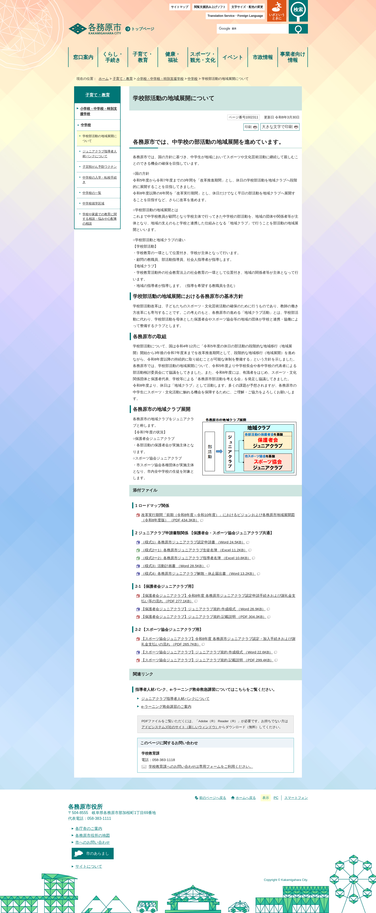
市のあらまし (97, 853)
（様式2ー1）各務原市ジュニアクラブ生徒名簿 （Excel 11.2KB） (196, 550)
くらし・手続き (112, 57)
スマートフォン (296, 798)
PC (276, 798)
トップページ (142, 29)
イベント (232, 57)
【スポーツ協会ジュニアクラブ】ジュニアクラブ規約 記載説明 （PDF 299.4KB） (209, 660)
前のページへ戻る (212, 798)
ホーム (104, 79)
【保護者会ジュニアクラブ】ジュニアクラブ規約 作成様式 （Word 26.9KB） (205, 609)
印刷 (248, 127)
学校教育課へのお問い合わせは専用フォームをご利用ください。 (201, 766)
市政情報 (263, 57)
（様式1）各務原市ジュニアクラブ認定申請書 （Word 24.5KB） (195, 542)
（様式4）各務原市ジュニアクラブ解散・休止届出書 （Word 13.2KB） (200, 573)
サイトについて (88, 866)
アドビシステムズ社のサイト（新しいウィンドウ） (180, 727)
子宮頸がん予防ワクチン (99, 167)
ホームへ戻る (246, 798)
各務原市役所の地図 (92, 835)
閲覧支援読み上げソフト (210, 7)
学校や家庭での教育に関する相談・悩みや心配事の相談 (99, 218)
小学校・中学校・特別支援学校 (160, 79)
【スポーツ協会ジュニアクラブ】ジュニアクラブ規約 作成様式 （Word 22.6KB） (209, 652)
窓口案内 (83, 57)
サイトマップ (179, 7)
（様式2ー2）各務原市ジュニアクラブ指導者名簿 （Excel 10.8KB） (198, 558)
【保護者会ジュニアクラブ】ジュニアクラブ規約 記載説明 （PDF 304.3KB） (205, 617)
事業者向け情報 (293, 57)
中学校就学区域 (93, 203)
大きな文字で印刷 (277, 127)
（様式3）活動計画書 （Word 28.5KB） (175, 566)
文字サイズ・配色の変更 (247, 7)
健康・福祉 (172, 57)
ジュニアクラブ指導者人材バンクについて (175, 699)
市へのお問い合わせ (92, 842)
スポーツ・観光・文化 (203, 57)
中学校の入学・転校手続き (99, 180)
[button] (276, 11)
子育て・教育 (143, 57)
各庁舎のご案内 (88, 828)
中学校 (193, 79)
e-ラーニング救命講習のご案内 (166, 706)
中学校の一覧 (91, 193)
